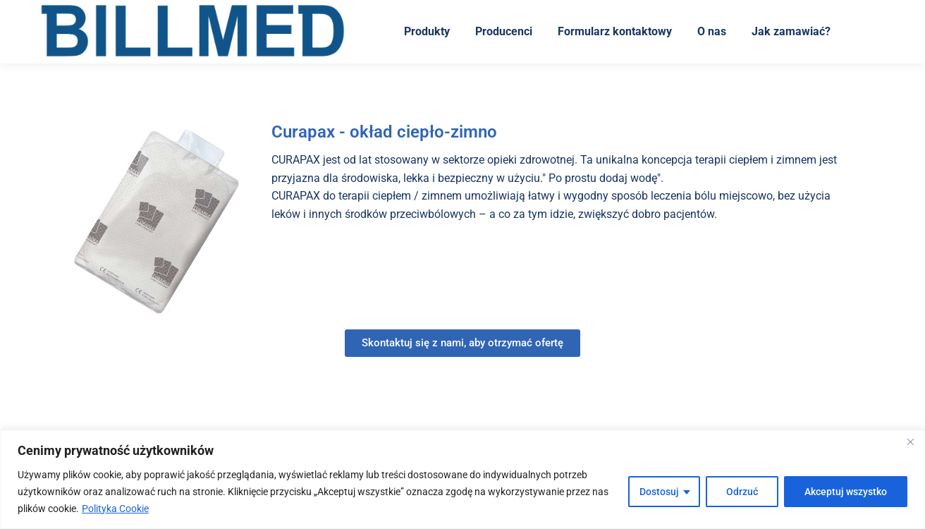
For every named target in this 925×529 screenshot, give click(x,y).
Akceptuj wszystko (845, 491)
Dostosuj (659, 491)
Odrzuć (742, 491)
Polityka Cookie (115, 508)
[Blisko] (910, 441)
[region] (462, 479)
